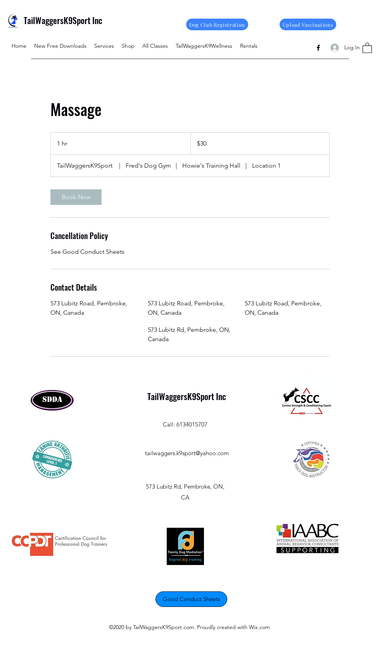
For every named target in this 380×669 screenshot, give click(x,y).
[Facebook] (318, 48)
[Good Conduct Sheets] (191, 599)
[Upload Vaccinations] (308, 24)
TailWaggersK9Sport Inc (63, 20)
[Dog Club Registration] (217, 24)
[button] (367, 47)
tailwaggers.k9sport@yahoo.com (187, 453)
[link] (76, 197)
